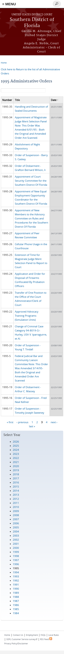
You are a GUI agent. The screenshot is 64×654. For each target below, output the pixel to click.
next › (54, 422)
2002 (16, 539)
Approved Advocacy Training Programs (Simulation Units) (26, 315)
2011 (16, 503)
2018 (16, 474)
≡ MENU (9, 4)
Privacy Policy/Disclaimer (16, 643)
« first (10, 422)
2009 (16, 511)
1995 (16, 568)
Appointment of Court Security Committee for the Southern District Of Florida (31, 180)
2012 (16, 498)
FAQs (43, 635)
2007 (16, 519)
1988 (16, 597)
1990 (16, 588)
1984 (16, 613)
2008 (16, 515)
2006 (16, 523)
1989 (16, 592)
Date (55, 100)
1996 (16, 564)
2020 (16, 466)
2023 (16, 454)
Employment (32, 635)
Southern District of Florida (32, 23)
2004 (16, 531)
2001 (16, 543)
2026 (16, 441)
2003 (16, 535)
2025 (16, 445)
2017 (16, 478)
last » (32, 426)
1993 (16, 576)
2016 (16, 482)
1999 (16, 552)
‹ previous (22, 422)
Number (7, 100)
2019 (16, 470)
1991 (16, 584)
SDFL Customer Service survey (21, 639)
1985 (16, 609)
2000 (16, 547)
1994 (16, 572)
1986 (16, 605)
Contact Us (18, 635)
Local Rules (53, 635)
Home (4, 62)
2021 (16, 462)
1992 (16, 580)
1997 (16, 560)
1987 (16, 601)
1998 (16, 556)
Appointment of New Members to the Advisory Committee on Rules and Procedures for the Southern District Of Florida (31, 218)
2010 (16, 507)
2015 (16, 486)
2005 (16, 527)
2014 (16, 490)
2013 (16, 494)
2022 (16, 458)
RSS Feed (46, 639)
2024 (16, 449)
